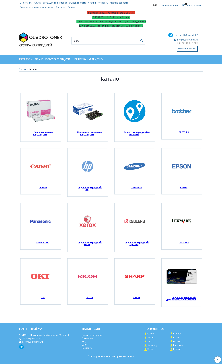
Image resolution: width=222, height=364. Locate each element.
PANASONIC (42, 242)
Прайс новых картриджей (52, 59)
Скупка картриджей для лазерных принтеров (181, 298)
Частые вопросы (119, 2)
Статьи (92, 2)
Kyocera (177, 349)
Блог (84, 344)
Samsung (152, 345)
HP (148, 341)
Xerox (150, 349)
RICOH (89, 297)
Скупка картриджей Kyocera (137, 243)
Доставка (60, 7)
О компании (26, 2)
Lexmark (177, 341)
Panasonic (178, 345)
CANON (43, 187)
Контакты (103, 2)
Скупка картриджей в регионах (50, 2)
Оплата (71, 7)
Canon (150, 333)
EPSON (183, 187)
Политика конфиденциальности (36, 7)
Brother (177, 333)
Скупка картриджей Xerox (90, 243)
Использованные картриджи (43, 133)
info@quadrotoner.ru (187, 39)
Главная (22, 69)
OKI (43, 297)
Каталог (24, 59)
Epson (150, 337)
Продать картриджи (92, 335)
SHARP (136, 297)
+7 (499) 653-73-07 (188, 34)
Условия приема (77, 2)
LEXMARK (184, 242)
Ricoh (176, 337)
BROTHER (184, 132)
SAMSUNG (136, 187)
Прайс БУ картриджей (89, 59)
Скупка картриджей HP (90, 188)
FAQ (84, 341)
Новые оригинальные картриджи (90, 133)
